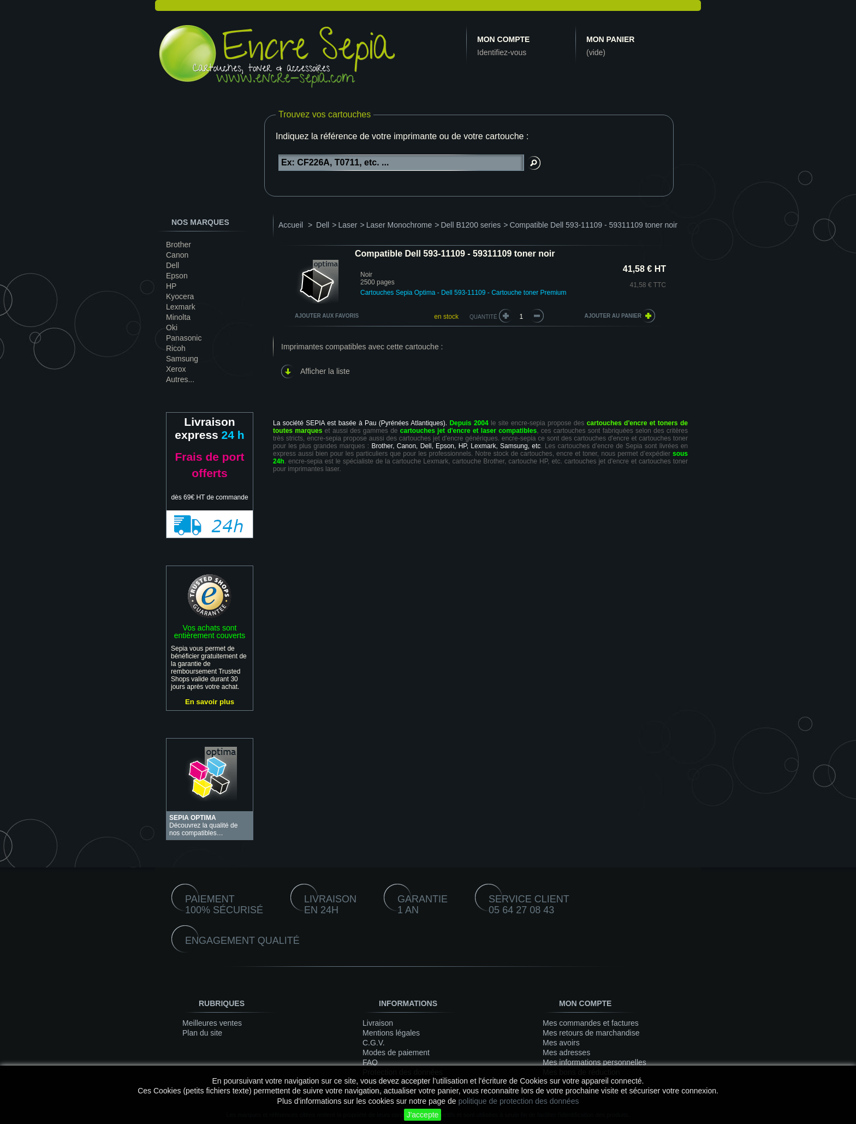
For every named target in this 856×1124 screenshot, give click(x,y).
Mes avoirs (561, 1042)
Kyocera (180, 296)
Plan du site (202, 1032)
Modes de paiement (396, 1052)
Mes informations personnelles (594, 1062)
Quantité (483, 317)
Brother (178, 244)
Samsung (182, 358)
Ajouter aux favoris (327, 316)
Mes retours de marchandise (591, 1033)
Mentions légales (391, 1032)
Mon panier (610, 39)
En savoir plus (209, 702)
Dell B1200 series (471, 225)
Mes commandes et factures (591, 1023)
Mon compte (503, 39)
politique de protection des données (518, 1101)
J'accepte (423, 1114)
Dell (172, 265)
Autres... (180, 379)
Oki (171, 327)
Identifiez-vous (501, 52)
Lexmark (180, 306)
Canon (177, 255)
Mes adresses (566, 1052)
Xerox (176, 369)
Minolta (178, 317)
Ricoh (176, 348)
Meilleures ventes (212, 1023)
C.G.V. (373, 1042)
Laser (347, 225)
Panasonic (183, 338)
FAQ (370, 1062)
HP (171, 286)
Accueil (290, 225)
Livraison (377, 1023)
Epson (177, 275)
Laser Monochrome (399, 225)
